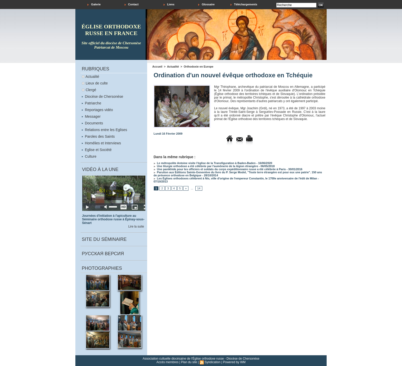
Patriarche (91, 103)
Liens (169, 4)
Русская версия (103, 253)
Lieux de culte (97, 83)
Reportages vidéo (97, 110)
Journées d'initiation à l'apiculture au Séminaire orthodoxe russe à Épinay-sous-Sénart (113, 219)
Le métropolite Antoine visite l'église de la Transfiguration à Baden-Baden (205, 163)
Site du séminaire (104, 239)
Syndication (212, 362)
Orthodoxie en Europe (199, 66)
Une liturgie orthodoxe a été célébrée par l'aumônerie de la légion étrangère (206, 166)
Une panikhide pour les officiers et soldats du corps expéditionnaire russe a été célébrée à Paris (220, 169)
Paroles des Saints (98, 136)
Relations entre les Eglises (104, 130)
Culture (89, 156)
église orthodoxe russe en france (111, 29)
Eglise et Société (97, 150)
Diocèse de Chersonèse (102, 96)
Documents (92, 123)
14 (198, 188)
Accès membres (167, 362)
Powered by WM (234, 362)
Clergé (91, 90)
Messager (91, 116)
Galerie (93, 4)
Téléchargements (243, 4)
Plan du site (189, 362)
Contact (132, 4)
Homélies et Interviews (101, 143)
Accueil (157, 66)
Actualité (92, 76)
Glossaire (206, 4)
